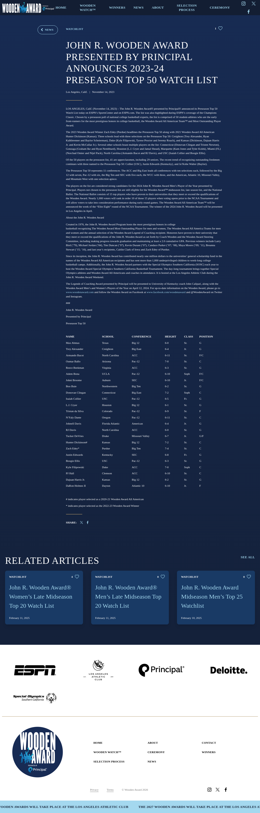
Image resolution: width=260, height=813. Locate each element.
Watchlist (74, 28)
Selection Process (108, 761)
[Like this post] (218, 28)
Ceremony (156, 752)
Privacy (94, 789)
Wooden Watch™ (107, 752)
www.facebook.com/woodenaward (166, 292)
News (49, 29)
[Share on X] (81, 522)
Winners (209, 752)
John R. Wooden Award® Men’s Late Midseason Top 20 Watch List (128, 596)
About (153, 742)
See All (248, 557)
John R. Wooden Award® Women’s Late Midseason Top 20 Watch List (40, 596)
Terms (110, 789)
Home (98, 742)
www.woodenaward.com (80, 292)
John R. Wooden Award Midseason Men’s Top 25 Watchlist (212, 596)
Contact (209, 742)
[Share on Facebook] (90, 522)
